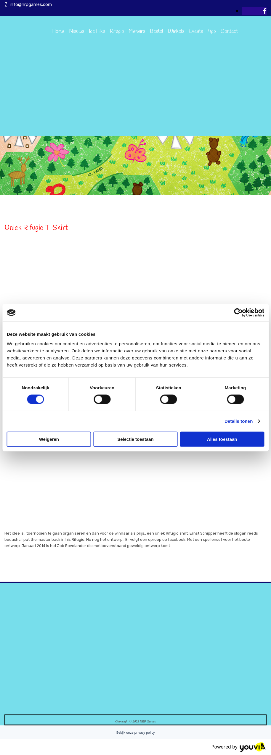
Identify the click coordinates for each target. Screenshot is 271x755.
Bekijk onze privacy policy (135, 732)
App (212, 31)
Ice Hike (97, 31)
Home (58, 31)
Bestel (156, 31)
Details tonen (239, 421)
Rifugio (117, 31)
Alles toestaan (222, 438)
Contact (229, 31)
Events (196, 31)
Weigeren (49, 438)
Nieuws (76, 31)
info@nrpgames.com (31, 4)
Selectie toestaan (135, 438)
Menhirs (137, 31)
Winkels (176, 31)
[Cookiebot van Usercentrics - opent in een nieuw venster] (238, 312)
